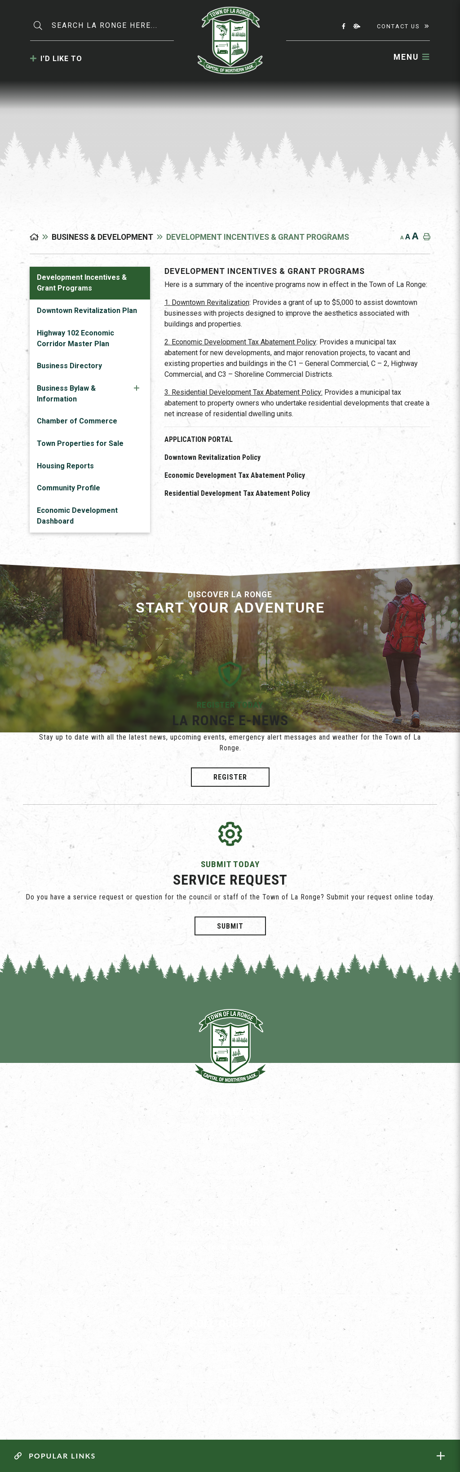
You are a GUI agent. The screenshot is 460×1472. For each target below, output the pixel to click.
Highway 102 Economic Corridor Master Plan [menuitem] (75, 338)
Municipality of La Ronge (230, 40)
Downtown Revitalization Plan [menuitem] (87, 310)
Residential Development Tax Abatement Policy (237, 493)
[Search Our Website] (114, 25)
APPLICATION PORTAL (198, 439)
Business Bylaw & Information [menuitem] (66, 393)
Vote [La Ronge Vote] (230, 1371)
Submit (230, 926)
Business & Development (102, 237)
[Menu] (411, 57)
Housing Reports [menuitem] (65, 466)
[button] (136, 387)
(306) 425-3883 (230, 1165)
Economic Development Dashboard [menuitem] (77, 515)
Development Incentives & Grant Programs (257, 237)
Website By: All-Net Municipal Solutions (421, 1424)
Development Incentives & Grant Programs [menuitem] (82, 282)
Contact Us (398, 26)
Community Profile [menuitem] (68, 488)
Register (230, 777)
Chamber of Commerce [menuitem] (77, 421)
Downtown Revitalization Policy (212, 457)
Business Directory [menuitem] (69, 365)
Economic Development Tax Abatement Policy (234, 475)
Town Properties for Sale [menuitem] (80, 443)
